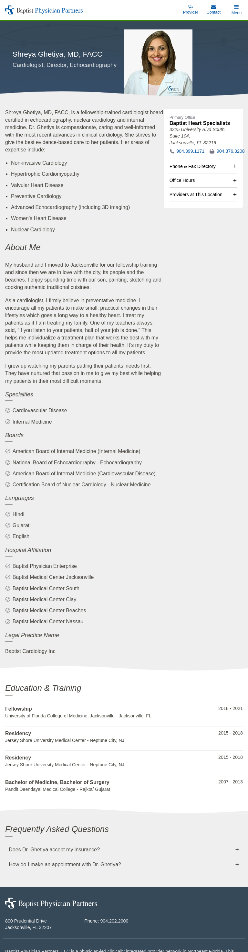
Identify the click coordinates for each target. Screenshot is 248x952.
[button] (236, 10)
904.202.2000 (114, 880)
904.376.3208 (231, 110)
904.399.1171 (190, 110)
